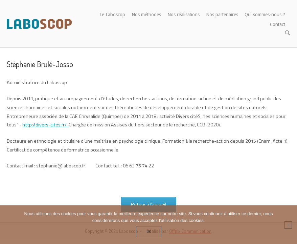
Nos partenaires (222, 14)
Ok (148, 231)
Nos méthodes (146, 14)
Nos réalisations (183, 14)
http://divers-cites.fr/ (45, 124)
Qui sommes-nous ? (265, 14)
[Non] (288, 225)
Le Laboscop (112, 14)
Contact (277, 24)
